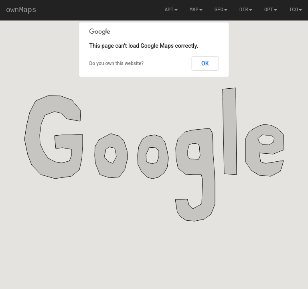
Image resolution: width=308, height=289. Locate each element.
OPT (270, 10)
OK (205, 63)
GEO (221, 10)
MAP (196, 10)
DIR (245, 10)
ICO (295, 10)
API (171, 10)
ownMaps (21, 10)
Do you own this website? (116, 63)
